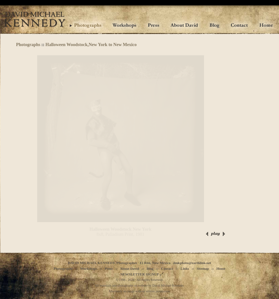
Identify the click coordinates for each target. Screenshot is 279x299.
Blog (150, 268)
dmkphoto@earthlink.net (192, 263)
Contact (167, 268)
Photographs (28, 44)
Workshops (88, 268)
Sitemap (203, 268)
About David (129, 268)
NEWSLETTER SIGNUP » (140, 274)
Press (108, 268)
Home (220, 268)
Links (184, 268)
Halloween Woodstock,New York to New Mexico (91, 44)
